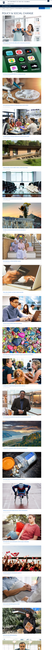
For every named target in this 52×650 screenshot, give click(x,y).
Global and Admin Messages (27, 635)
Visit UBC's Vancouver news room (27, 634)
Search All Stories (41, 8)
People (7, 8)
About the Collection (26, 8)
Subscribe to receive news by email (28, 632)
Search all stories (25, 631)
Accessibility (19, 648)
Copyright (15, 648)
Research (4, 8)
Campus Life (11, 8)
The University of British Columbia (3, 2)
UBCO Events (47, 8)
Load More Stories (25, 625)
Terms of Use (11, 648)
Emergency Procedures (5, 648)
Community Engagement (18, 8)
